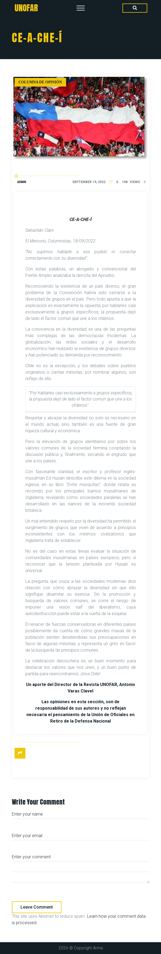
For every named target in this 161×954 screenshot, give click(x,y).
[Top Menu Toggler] (81, 8)
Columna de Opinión (40, 82)
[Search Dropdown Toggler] (134, 8)
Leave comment (36, 907)
